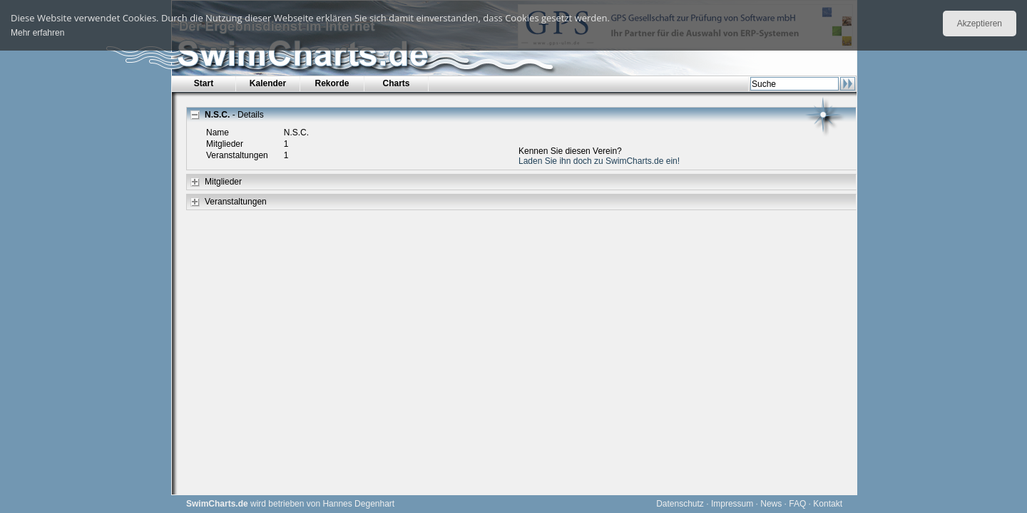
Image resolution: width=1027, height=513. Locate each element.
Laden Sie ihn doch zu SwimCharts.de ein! (599, 161)
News (771, 504)
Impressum (732, 504)
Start (203, 83)
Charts (395, 83)
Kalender (268, 83)
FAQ (797, 504)
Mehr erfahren (37, 33)
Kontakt (827, 504)
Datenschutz (680, 504)
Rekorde (332, 83)
